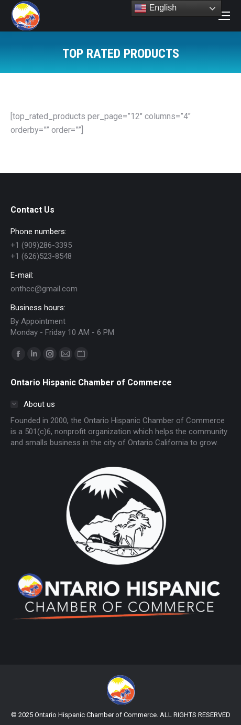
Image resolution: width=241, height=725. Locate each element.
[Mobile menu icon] (224, 15)
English (155, 8)
